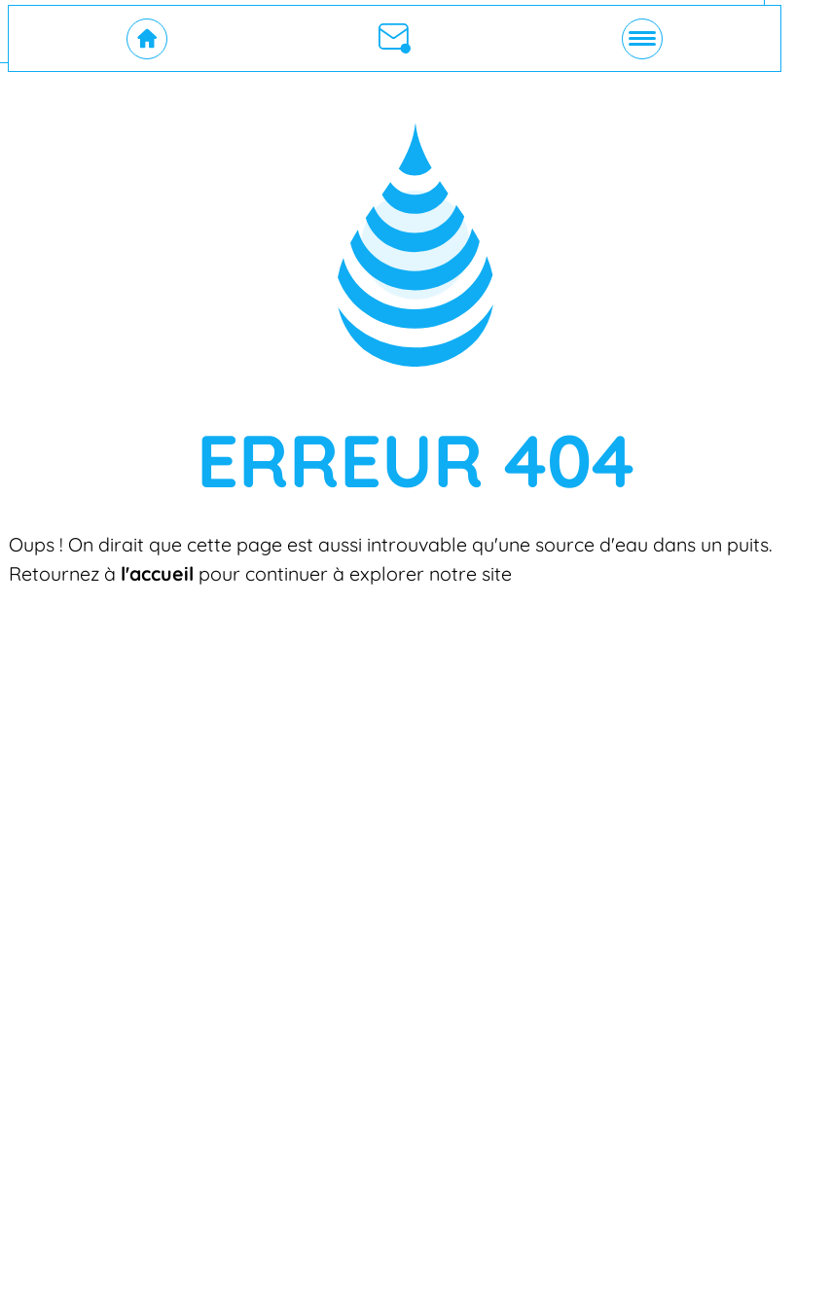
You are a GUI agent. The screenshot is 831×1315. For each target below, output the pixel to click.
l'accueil (157, 573)
